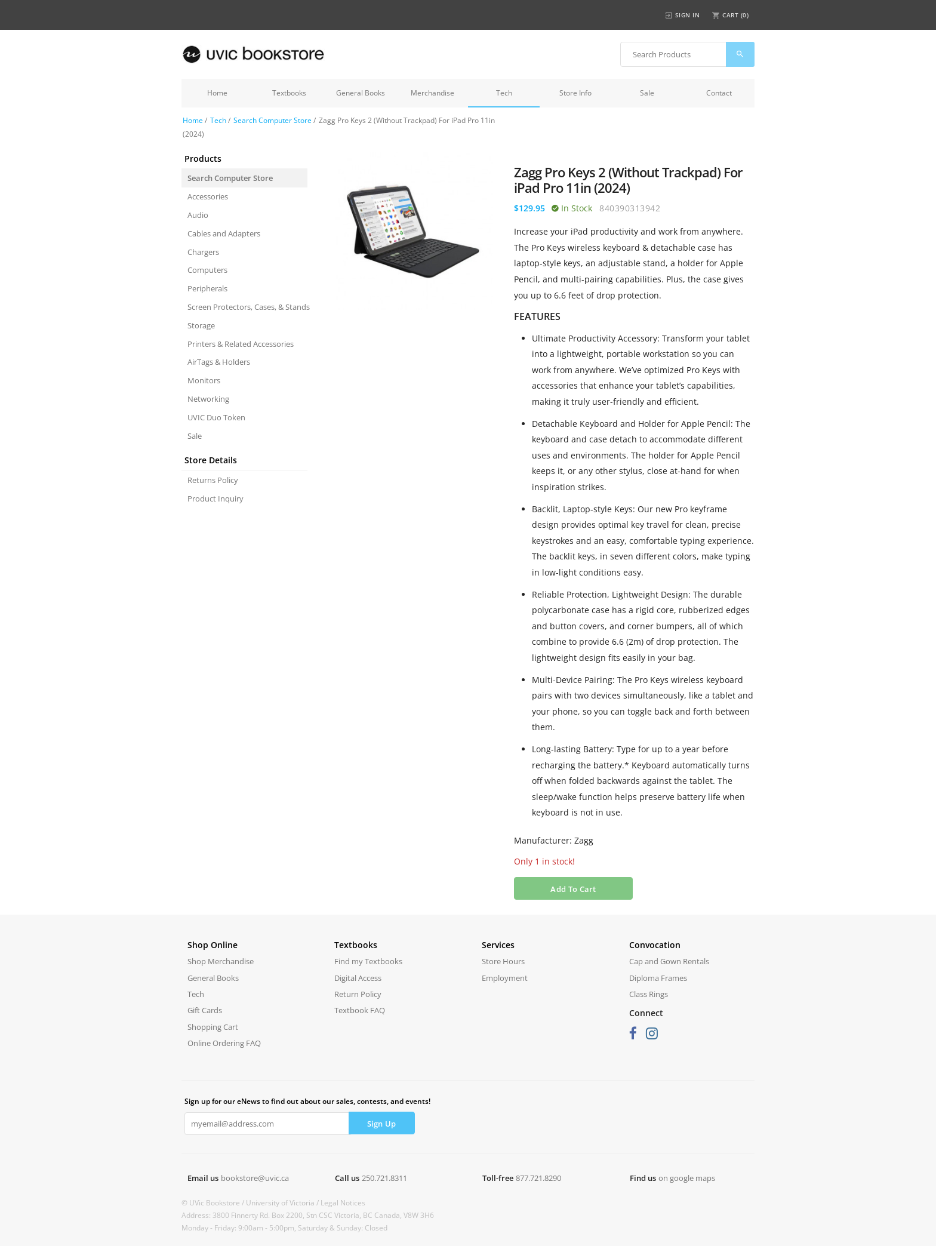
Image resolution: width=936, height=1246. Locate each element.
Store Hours (503, 961)
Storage (201, 325)
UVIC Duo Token (216, 417)
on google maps (686, 1178)
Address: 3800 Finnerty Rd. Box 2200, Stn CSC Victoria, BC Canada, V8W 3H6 (307, 1215)
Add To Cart (573, 889)
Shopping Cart (212, 1027)
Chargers (203, 252)
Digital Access (357, 978)
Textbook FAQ (359, 1010)
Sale (647, 93)
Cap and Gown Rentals (669, 961)
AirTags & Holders (218, 361)
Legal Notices (343, 1203)
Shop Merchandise (220, 961)
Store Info (575, 93)
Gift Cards (204, 1010)
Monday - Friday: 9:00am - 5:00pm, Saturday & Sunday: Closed (284, 1228)
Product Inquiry (215, 498)
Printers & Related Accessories (240, 344)
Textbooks (289, 93)
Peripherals (207, 288)
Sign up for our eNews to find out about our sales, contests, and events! (307, 1101)
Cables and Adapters (223, 233)
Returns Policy (212, 480)
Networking (208, 398)
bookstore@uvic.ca (255, 1178)
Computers (207, 269)
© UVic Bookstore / (213, 1203)
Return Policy (357, 994)
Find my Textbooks (368, 961)
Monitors (203, 380)
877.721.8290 (538, 1178)
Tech (504, 93)
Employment (505, 978)
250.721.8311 (384, 1178)
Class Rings (648, 994)
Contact (719, 93)
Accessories (207, 196)
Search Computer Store (272, 120)
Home (217, 93)
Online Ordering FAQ (224, 1043)
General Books (360, 93)
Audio (197, 215)
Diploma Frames (658, 978)
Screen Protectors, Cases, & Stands (247, 306)
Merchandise (432, 93)
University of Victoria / (283, 1203)
